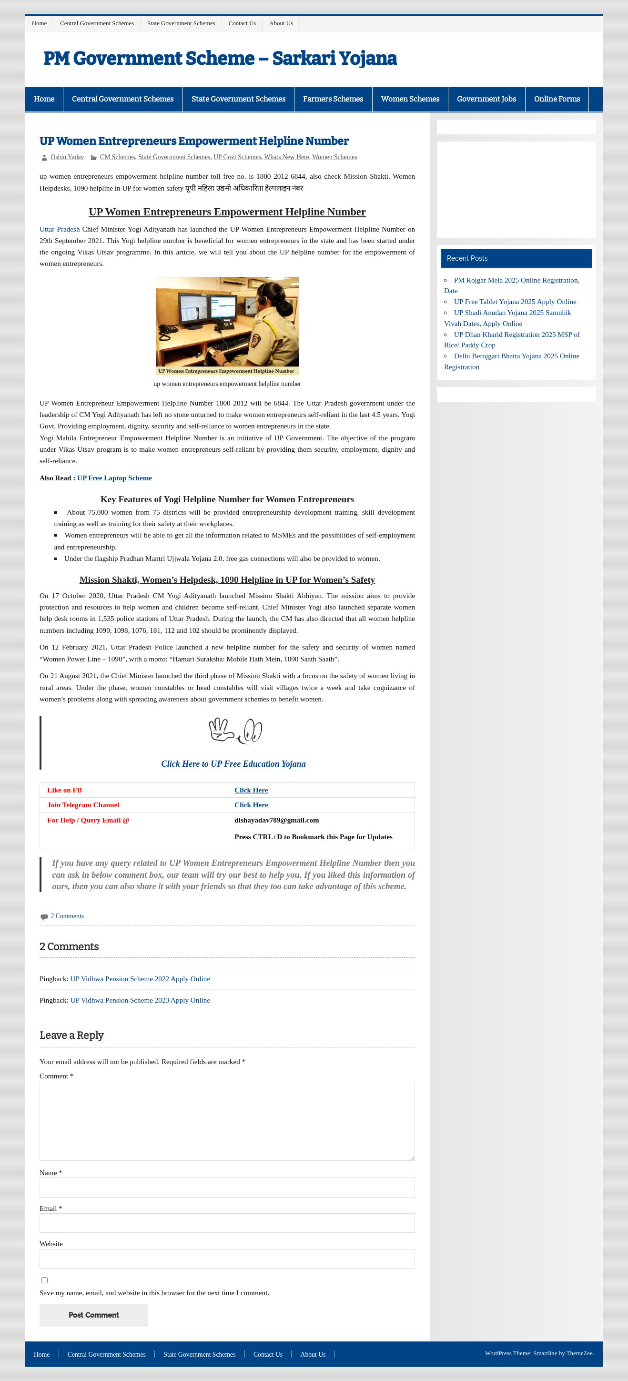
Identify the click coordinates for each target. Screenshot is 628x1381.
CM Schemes (117, 157)
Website (51, 1243)
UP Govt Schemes (237, 157)
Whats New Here (286, 157)
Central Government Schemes (97, 23)
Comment (56, 1075)
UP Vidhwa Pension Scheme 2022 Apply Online (141, 979)
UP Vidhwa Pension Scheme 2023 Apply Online (141, 1000)
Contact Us (242, 23)
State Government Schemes (181, 23)
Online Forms (557, 99)
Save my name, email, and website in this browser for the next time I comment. (154, 1292)
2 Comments (67, 916)
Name (51, 1172)
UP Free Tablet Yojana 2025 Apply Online (515, 301)
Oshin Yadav (67, 157)
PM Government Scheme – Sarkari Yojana (220, 59)
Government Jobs (486, 99)
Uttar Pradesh (60, 229)
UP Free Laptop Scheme (114, 478)
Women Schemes (410, 99)
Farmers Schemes (333, 99)
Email (51, 1208)
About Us (281, 23)
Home (39, 23)
